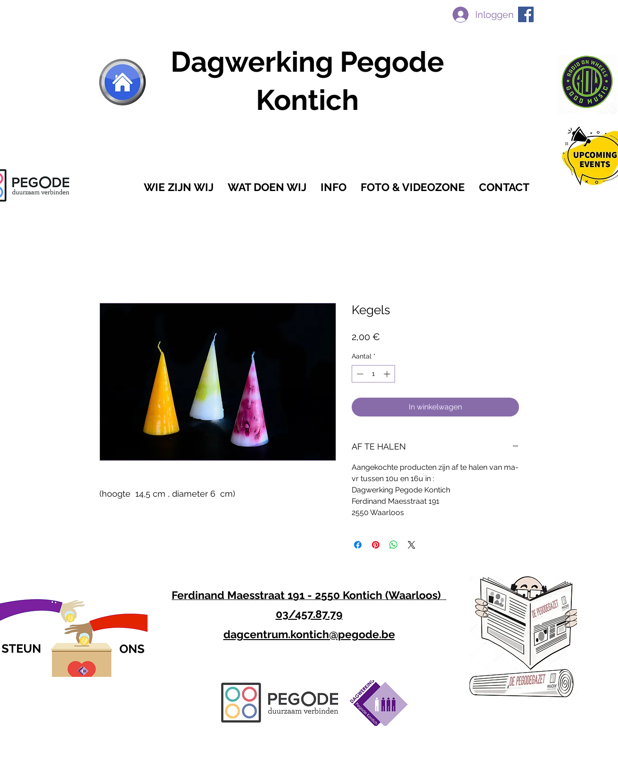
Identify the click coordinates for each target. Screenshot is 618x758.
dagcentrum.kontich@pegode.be (309, 634)
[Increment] (388, 374)
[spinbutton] (373, 374)
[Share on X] (411, 544)
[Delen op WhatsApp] (393, 544)
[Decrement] (359, 374)
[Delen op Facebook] (357, 544)
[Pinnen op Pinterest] (375, 544)
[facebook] (526, 14)
